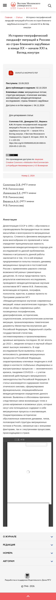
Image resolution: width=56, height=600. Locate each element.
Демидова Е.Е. (12, 193)
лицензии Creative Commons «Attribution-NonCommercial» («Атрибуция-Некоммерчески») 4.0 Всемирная (27, 162)
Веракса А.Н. (11, 201)
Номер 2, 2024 (28, 176)
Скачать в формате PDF (26, 73)
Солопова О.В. (12, 185)
